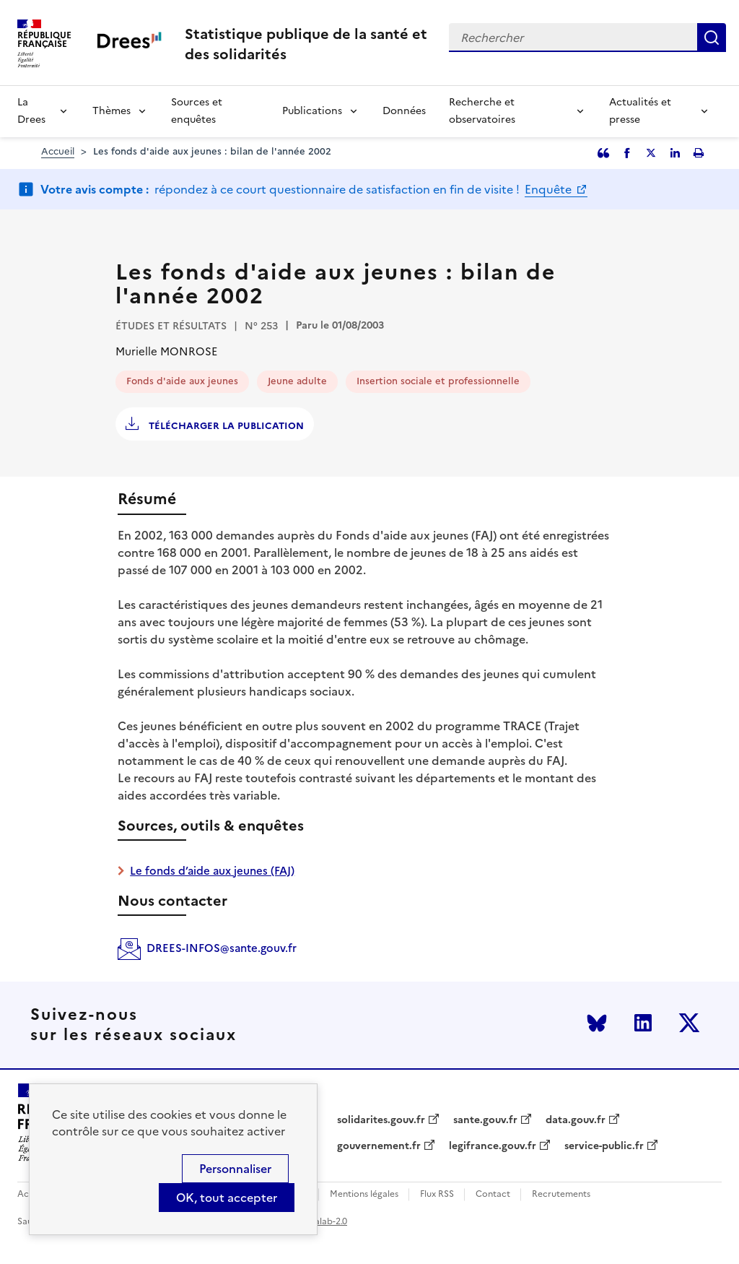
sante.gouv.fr (485, 1120)
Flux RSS (437, 1194)
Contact (493, 1194)
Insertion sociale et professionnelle (438, 381)
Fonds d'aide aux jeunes (182, 381)
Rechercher (711, 37)
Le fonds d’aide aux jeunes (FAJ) (212, 870)
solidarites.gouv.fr (381, 1120)
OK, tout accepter (226, 1197)
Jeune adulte (297, 381)
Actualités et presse (640, 111)
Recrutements (561, 1194)
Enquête (549, 189)
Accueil (57, 151)
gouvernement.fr (379, 1146)
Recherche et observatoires (482, 111)
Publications (312, 110)
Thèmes (111, 110)
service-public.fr (604, 1146)
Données (404, 110)
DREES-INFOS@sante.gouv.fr (222, 948)
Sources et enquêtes (196, 111)
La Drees (31, 111)
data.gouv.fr (575, 1120)
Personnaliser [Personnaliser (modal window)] (235, 1168)
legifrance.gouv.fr (492, 1146)
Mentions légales (364, 1194)
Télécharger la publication (225, 426)
